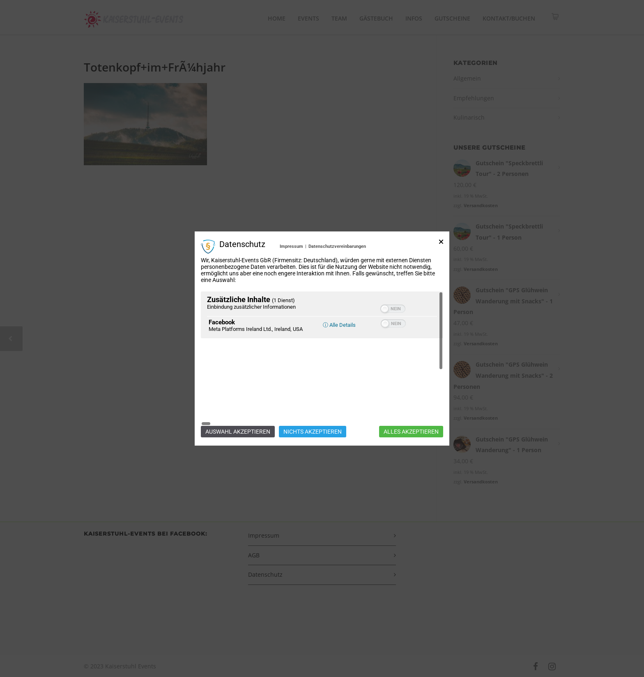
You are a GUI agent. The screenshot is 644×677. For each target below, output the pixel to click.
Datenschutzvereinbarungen (337, 289)
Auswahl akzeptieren (237, 389)
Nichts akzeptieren (312, 389)
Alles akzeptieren (411, 389)
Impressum (291, 289)
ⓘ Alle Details (339, 368)
